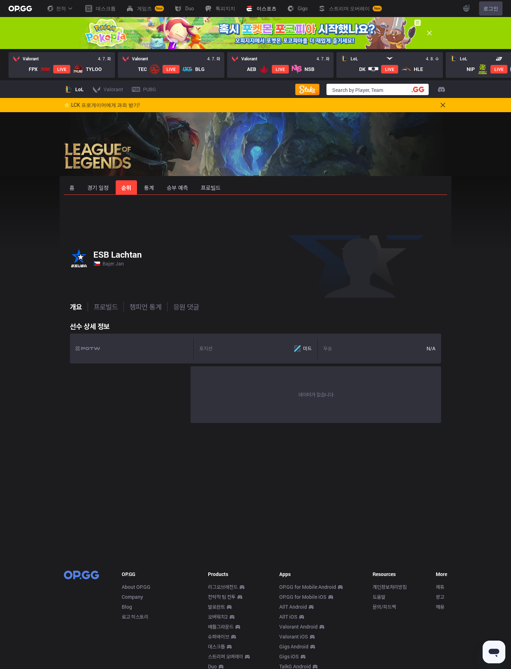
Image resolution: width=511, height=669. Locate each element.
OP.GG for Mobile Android (307, 586)
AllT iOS (288, 616)
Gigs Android (293, 646)
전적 (59, 8)
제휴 (440, 586)
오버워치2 (218, 616)
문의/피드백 (384, 606)
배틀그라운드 (220, 626)
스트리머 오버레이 (225, 656)
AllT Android (293, 606)
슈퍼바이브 (218, 636)
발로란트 (216, 606)
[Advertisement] (255, 214)
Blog (127, 606)
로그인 (490, 8)
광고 (440, 596)
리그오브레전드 (223, 586)
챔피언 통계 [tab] (139, 306)
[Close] (429, 33)
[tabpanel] (255, 371)
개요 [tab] (70, 306)
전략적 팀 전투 (222, 596)
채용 (440, 606)
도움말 (379, 596)
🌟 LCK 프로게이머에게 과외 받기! (102, 105)
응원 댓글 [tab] (180, 306)
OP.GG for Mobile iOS (302, 596)
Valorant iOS (293, 636)
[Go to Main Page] (20, 8)
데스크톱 (216, 646)
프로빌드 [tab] (100, 306)
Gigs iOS (289, 656)
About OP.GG (136, 586)
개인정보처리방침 (390, 586)
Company (132, 596)
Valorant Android (298, 626)
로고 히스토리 (135, 616)
